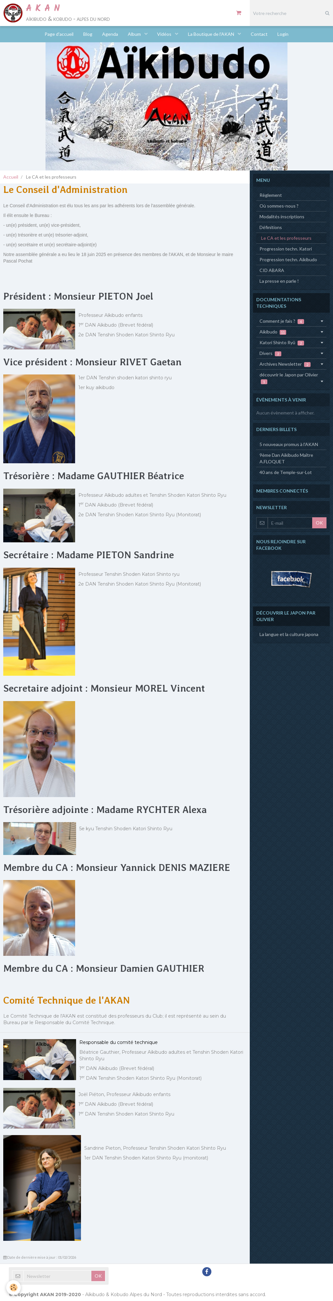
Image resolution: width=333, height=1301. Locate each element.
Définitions (271, 227)
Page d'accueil (59, 34)
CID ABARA (272, 270)
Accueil (10, 177)
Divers (270, 353)
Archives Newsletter (285, 364)
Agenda (110, 34)
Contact (259, 34)
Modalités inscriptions (282, 216)
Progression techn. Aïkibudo (288, 259)
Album (135, 34)
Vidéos (165, 34)
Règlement (271, 195)
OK (319, 522)
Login (283, 34)
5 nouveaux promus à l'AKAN (289, 444)
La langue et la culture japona (289, 634)
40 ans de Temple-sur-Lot (286, 472)
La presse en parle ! (279, 281)
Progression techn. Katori (286, 248)
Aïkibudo (273, 332)
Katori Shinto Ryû (282, 343)
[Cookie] (14, 1287)
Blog (87, 34)
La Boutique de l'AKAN (211, 34)
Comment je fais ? (282, 321)
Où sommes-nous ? (279, 206)
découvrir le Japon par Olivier (289, 378)
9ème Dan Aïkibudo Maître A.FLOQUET (286, 458)
